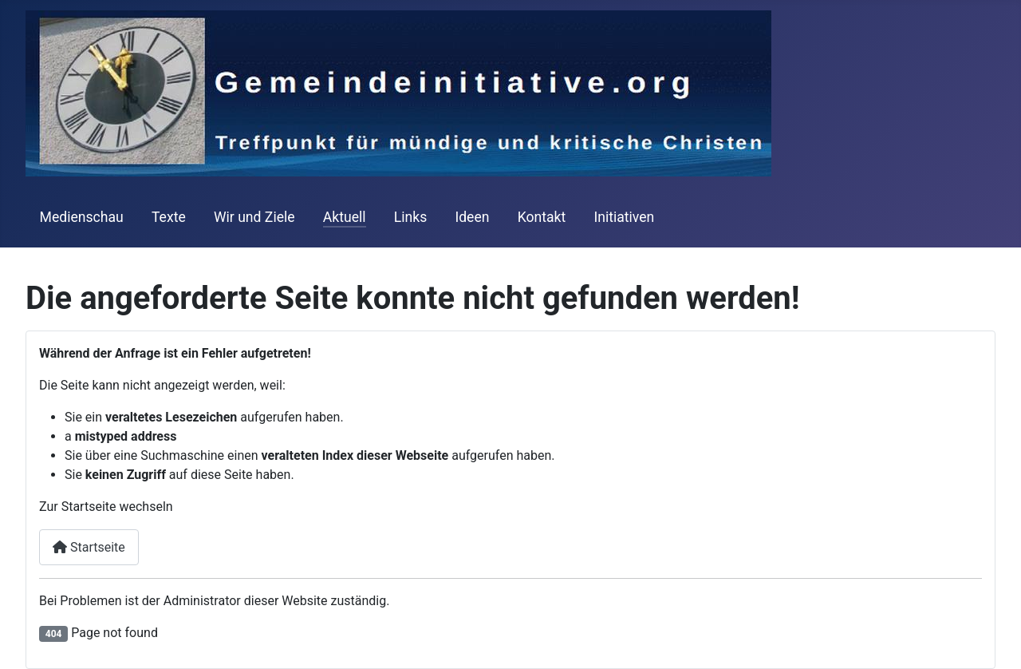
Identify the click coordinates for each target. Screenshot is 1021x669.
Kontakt (542, 217)
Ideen (472, 217)
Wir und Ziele (254, 217)
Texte (169, 217)
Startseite (89, 547)
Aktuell (344, 217)
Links (410, 217)
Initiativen (623, 217)
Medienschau (82, 217)
